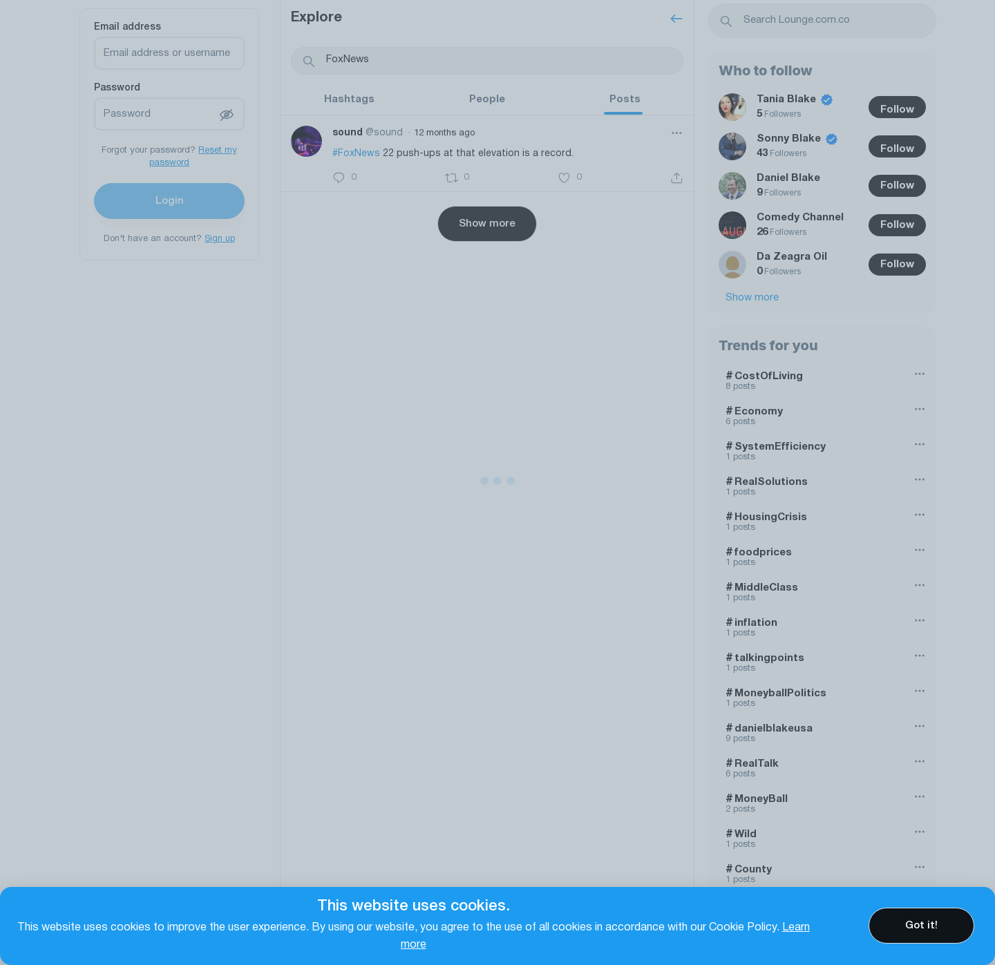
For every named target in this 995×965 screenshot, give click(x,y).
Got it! (921, 925)
